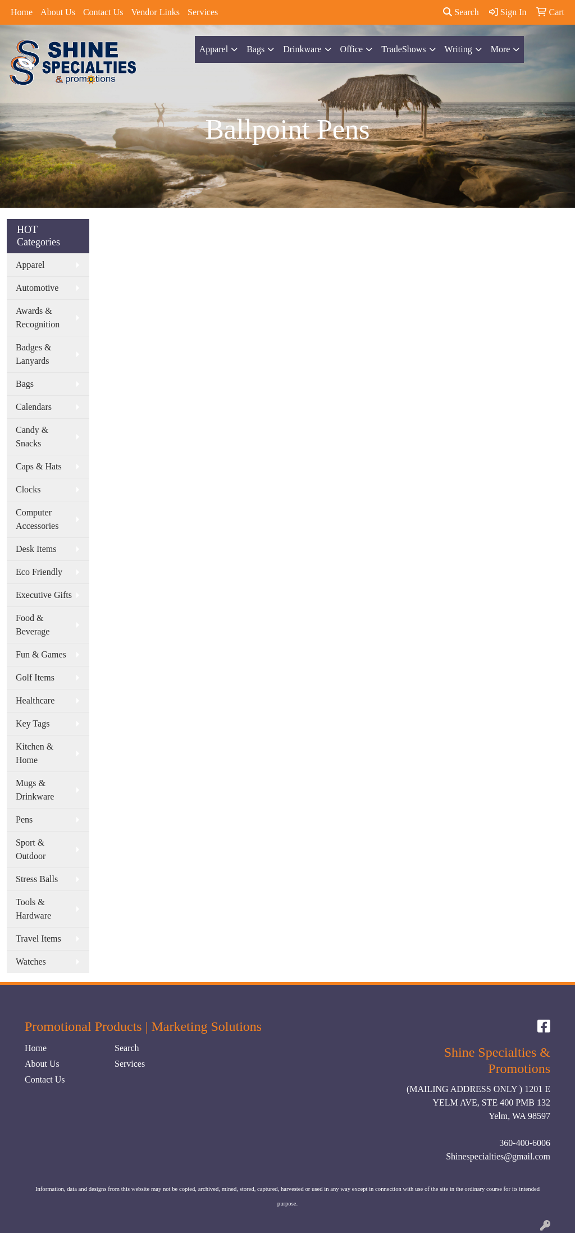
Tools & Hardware (33, 908)
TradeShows (403, 49)
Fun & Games (41, 654)
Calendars (34, 407)
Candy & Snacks (32, 436)
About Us (57, 12)
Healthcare (35, 700)
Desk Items (36, 549)
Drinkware (302, 49)
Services (203, 12)
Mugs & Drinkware (35, 789)
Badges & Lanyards (34, 354)
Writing (458, 49)
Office (351, 49)
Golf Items (35, 677)
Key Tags (32, 723)
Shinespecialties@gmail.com (498, 1156)
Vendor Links (155, 12)
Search (461, 12)
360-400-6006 (524, 1143)
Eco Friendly (39, 572)
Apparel (214, 49)
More (500, 49)
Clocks (28, 489)
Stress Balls (37, 879)
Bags (255, 49)
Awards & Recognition (38, 317)
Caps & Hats (39, 466)
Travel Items (38, 938)
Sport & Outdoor (30, 849)
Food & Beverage (32, 624)
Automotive (37, 288)
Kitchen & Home (34, 753)
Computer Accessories (37, 519)
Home (22, 12)
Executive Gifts (44, 595)
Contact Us (103, 12)
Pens (24, 819)
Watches (31, 961)
